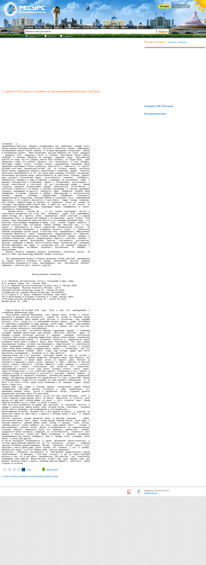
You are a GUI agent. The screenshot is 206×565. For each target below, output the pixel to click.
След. (29, 538)
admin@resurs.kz (151, 562)
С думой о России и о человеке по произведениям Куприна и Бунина (30, 545)
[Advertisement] (72, 63)
